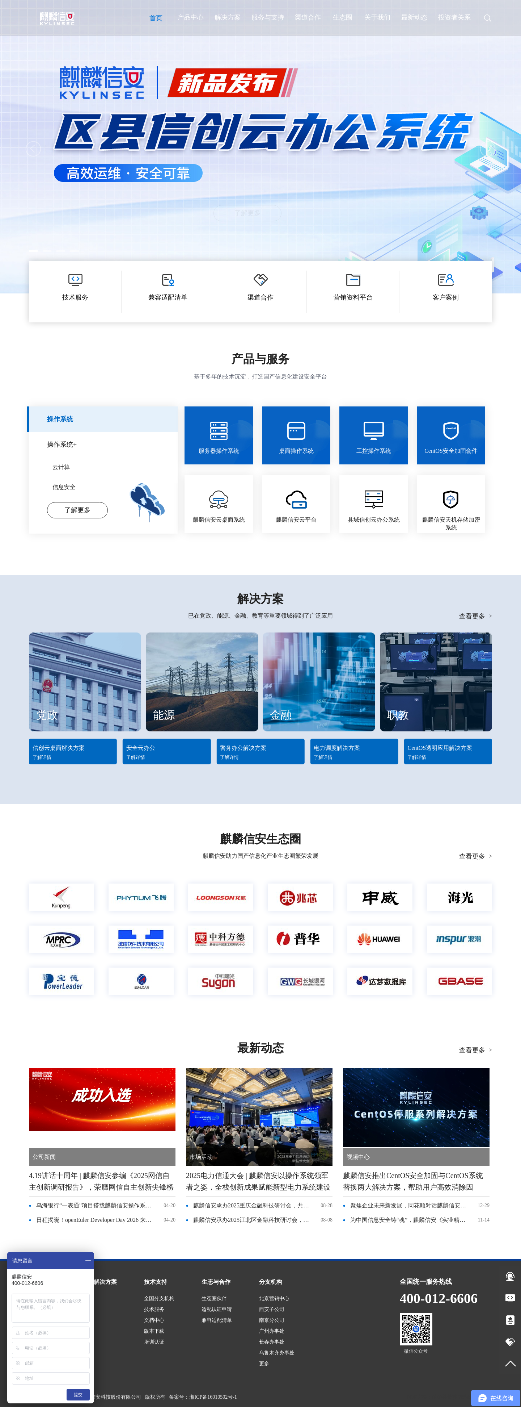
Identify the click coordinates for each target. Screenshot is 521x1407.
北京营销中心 (274, 1298)
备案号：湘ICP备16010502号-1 (203, 1397)
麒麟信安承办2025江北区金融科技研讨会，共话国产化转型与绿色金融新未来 (253, 1220)
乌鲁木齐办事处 (277, 1353)
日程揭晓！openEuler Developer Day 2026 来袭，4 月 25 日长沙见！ (96, 1220)
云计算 (61, 467)
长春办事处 (271, 1342)
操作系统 (60, 419)
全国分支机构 (159, 1298)
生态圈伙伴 (214, 1298)
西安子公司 (271, 1309)
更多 (264, 1363)
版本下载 (154, 1331)
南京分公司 (271, 1320)
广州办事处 (271, 1331)
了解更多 (260, 213)
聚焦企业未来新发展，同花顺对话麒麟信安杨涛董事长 (410, 1205)
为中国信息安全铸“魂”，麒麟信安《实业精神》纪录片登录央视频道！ (410, 1220)
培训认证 (154, 1342)
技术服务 (154, 1309)
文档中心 (154, 1320)
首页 (155, 18)
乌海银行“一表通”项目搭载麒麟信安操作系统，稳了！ (96, 1205)
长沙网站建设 (462, 1397)
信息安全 (64, 487)
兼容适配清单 (217, 1320)
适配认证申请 (217, 1309)
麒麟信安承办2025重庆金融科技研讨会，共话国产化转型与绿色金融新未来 (253, 1205)
